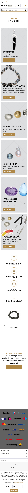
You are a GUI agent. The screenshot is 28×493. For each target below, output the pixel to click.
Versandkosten (3, 466)
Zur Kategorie (9, 60)
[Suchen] (25, 10)
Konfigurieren (14, 490)
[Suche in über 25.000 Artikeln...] (14, 10)
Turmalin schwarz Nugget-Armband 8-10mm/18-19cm (14, 326)
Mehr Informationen (19, 482)
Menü (4, 5)
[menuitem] (4, 5)
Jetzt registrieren (14, 367)
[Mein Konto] (21, 5)
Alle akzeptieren (17, 486)
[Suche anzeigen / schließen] (14, 5)
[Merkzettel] (18, 5)
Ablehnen (8, 486)
